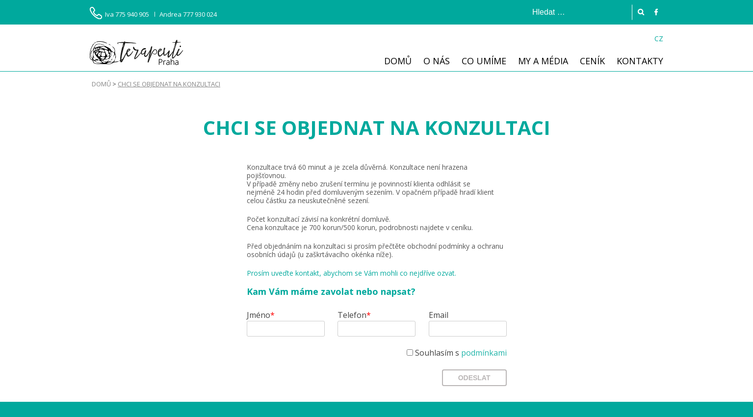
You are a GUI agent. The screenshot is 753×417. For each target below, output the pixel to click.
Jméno (261, 315)
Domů (398, 61)
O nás (436, 61)
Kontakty (640, 61)
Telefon (354, 315)
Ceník (592, 61)
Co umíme (484, 61)
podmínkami (484, 352)
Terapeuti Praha (136, 52)
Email (438, 315)
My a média (543, 61)
